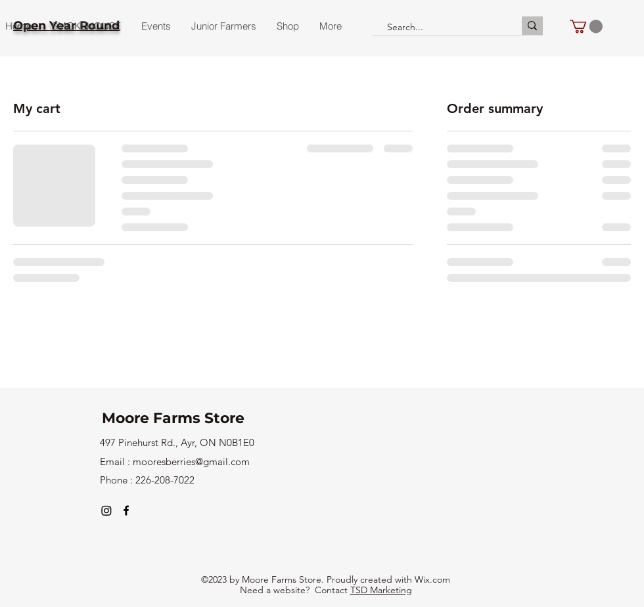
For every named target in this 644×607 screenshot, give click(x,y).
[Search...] (440, 27)
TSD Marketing (381, 590)
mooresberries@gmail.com (191, 461)
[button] (586, 26)
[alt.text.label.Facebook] (126, 510)
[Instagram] (106, 510)
